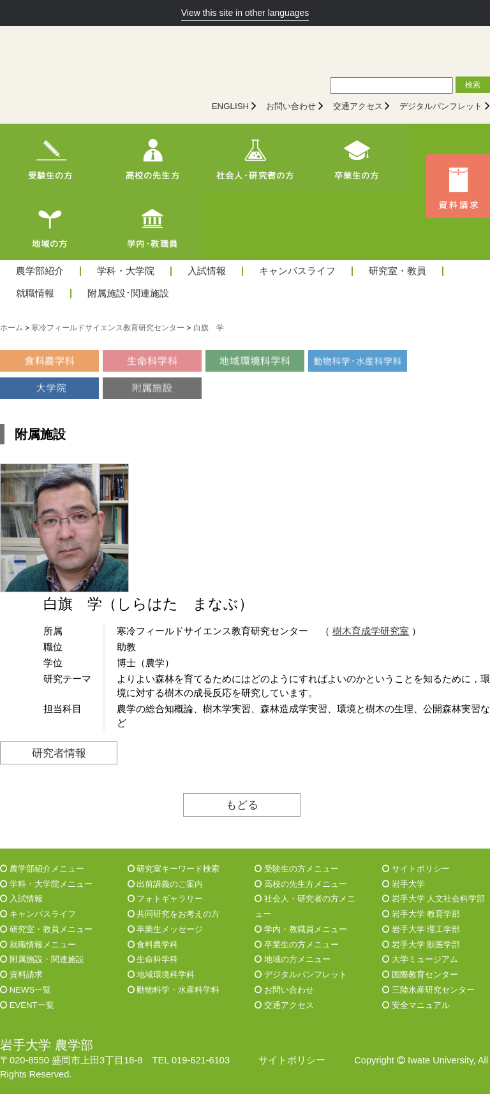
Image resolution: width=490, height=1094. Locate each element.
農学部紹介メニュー (42, 868)
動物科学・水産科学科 (174, 990)
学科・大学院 (125, 271)
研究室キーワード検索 (174, 868)
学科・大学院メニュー (46, 884)
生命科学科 (153, 959)
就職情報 (35, 293)
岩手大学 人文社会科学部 (433, 898)
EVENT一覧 (27, 1005)
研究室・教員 (397, 271)
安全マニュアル (416, 1005)
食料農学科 (153, 944)
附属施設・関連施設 (42, 959)
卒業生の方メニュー (297, 944)
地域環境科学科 (161, 974)
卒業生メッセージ (166, 929)
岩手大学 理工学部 (421, 929)
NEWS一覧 (25, 990)
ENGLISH (230, 106)
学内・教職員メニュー (301, 929)
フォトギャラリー (166, 898)
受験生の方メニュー (297, 868)
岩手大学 (403, 884)
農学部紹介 (40, 271)
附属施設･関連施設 (128, 293)
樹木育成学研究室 (370, 631)
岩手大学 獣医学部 (421, 944)
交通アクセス (358, 106)
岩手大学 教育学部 (421, 914)
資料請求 (21, 974)
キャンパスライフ (297, 271)
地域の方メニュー (292, 959)
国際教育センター (420, 974)
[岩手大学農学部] (111, 58)
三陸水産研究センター (428, 990)
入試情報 (207, 271)
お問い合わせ (291, 106)
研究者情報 (59, 753)
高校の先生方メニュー (301, 884)
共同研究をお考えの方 (174, 914)
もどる (242, 804)
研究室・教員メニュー (46, 929)
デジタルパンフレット (440, 106)
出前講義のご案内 (166, 884)
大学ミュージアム (420, 959)
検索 (472, 84)
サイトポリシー (416, 868)
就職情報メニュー (38, 944)
